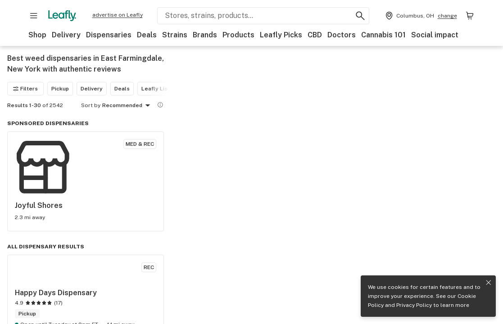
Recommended (127, 106)
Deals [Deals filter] (122, 89)
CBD (315, 35)
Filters (25, 89)
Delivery (66, 35)
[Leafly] (62, 15)
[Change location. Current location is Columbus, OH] (420, 15)
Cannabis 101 (383, 35)
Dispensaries (108, 35)
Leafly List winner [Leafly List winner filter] (165, 89)
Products (238, 35)
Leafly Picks (281, 35)
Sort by (90, 105)
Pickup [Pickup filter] (60, 89)
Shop (37, 35)
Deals (147, 35)
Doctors (341, 35)
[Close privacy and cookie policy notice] (488, 282)
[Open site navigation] (33, 15)
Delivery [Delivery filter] (92, 89)
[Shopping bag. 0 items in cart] (469, 15)
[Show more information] (160, 104)
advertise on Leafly (117, 15)
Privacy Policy (414, 305)
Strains (174, 35)
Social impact (434, 35)
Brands (205, 35)
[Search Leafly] (263, 15)
